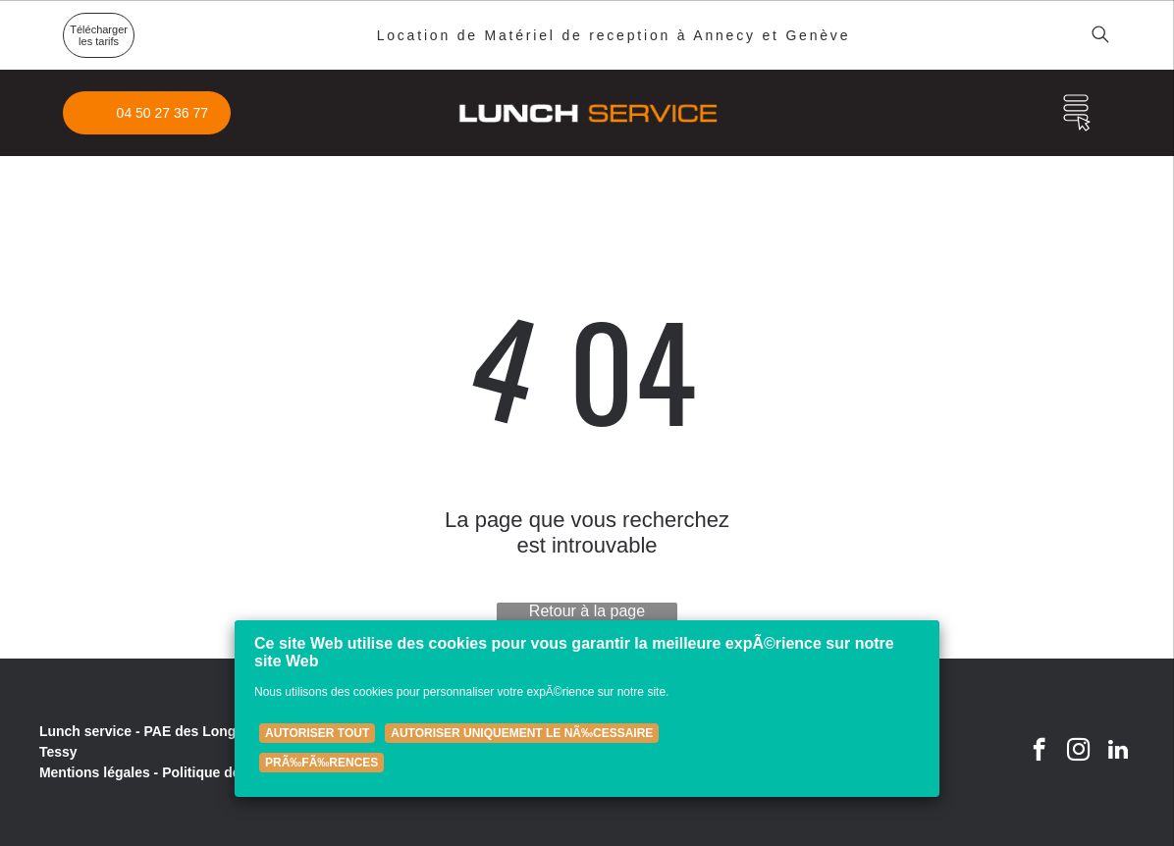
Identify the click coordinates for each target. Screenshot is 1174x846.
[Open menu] (1076, 112)
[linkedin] (1117, 751)
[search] (1100, 36)
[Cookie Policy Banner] (587, 708)
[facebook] (1039, 751)
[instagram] (1078, 751)
